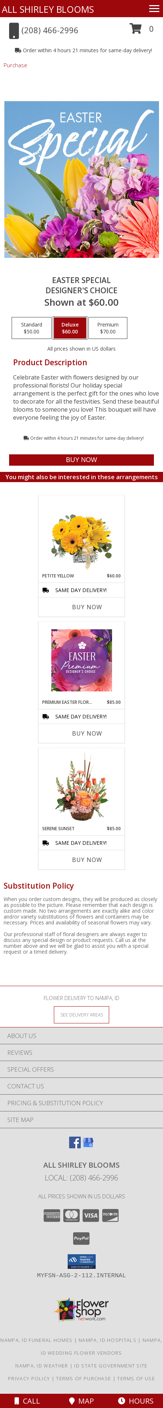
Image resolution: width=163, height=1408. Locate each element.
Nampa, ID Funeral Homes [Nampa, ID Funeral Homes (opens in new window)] (36, 1340)
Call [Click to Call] (27, 1401)
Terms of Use (136, 1378)
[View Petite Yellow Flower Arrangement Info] (81, 534)
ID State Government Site (110, 1365)
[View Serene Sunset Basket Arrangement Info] (81, 787)
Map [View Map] (81, 1401)
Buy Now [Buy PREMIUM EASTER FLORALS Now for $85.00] (87, 733)
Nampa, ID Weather (41, 1365)
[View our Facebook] (75, 1146)
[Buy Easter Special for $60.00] (81, 460)
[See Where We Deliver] (81, 1014)
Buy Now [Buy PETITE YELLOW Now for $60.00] (87, 607)
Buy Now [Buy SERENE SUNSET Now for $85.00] (87, 860)
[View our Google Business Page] (88, 1146)
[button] (142, 31)
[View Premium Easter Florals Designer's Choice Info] (81, 660)
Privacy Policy (29, 1378)
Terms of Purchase (83, 1378)
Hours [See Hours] (136, 1401)
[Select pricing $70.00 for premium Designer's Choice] (108, 328)
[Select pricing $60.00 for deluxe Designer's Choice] (70, 328)
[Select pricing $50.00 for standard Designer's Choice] (31, 328)
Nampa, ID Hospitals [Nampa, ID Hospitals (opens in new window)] (107, 1340)
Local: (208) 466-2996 (81, 1178)
